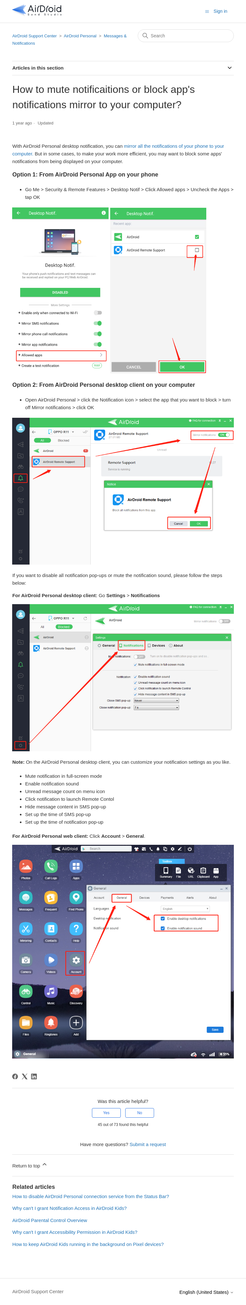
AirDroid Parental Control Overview (49, 1220)
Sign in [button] (220, 11)
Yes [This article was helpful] (106, 1113)
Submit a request (147, 1144)
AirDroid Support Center (34, 36)
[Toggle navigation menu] (207, 11)
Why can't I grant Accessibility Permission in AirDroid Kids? (74, 1232)
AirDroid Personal (80, 36)
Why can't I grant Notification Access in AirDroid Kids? (69, 1208)
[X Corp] (25, 1076)
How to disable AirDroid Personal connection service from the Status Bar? (90, 1196)
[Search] (186, 35)
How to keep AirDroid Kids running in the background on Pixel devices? (88, 1244)
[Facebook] (15, 1076)
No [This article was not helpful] (139, 1113)
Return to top (30, 1164)
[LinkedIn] (34, 1076)
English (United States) (206, 1292)
